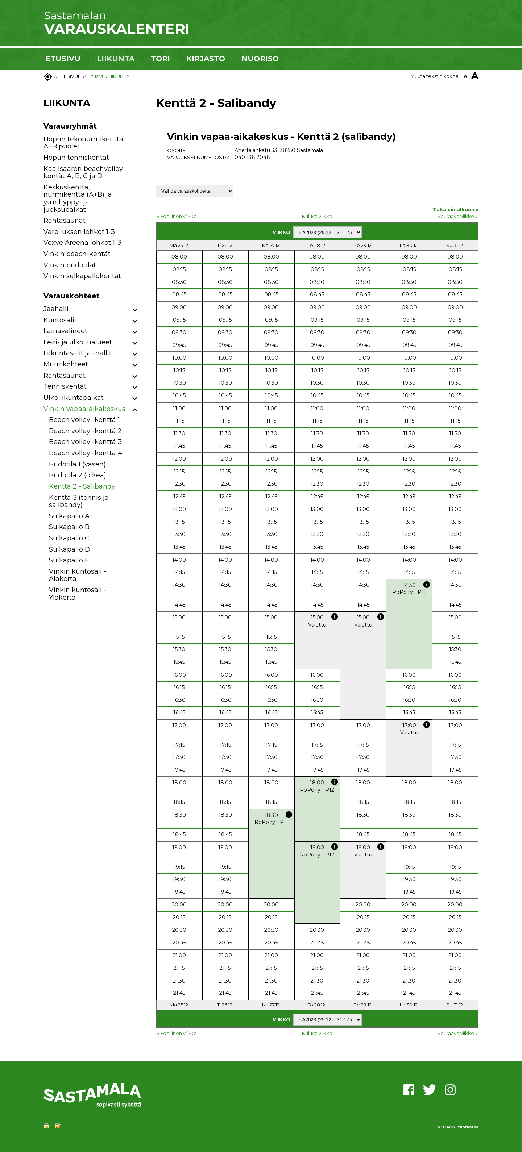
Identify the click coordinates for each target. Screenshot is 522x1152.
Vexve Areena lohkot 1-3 (82, 243)
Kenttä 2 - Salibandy (82, 486)
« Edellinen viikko (177, 216)
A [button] (465, 76)
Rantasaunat (65, 221)
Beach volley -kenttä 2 (85, 431)
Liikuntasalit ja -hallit (78, 353)
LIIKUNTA (115, 58)
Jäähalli (56, 309)
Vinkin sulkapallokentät (82, 276)
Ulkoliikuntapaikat (74, 398)
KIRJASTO (205, 58)
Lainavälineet (65, 331)
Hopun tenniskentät (76, 158)
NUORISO (260, 58)
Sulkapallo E (69, 560)
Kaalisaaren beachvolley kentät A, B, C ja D (83, 172)
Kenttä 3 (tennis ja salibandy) (79, 501)
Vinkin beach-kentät (77, 254)
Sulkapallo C (69, 538)
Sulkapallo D (69, 549)
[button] (135, 310)
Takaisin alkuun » (455, 209)
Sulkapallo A (69, 516)
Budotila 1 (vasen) (77, 464)
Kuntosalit (60, 320)
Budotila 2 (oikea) (77, 475)
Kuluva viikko (317, 216)
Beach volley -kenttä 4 (85, 453)
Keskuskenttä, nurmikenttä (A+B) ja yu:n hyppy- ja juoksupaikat (78, 198)
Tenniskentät (65, 386)
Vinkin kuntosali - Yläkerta (77, 594)
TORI (160, 58)
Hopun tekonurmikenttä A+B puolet (83, 143)
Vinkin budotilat (70, 265)
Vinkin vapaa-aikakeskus (84, 409)
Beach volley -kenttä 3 (85, 442)
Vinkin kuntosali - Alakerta (77, 575)
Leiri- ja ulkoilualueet (78, 342)
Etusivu (96, 76)
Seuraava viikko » (457, 216)
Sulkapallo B (69, 527)
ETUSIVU (62, 58)
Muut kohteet (66, 364)
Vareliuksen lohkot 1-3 (79, 232)
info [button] (427, 584)
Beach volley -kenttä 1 (84, 420)
